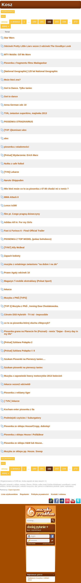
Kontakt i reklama (58, 494)
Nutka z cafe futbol (14, 163)
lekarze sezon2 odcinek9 (17, 384)
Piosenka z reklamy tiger (17, 392)
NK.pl (62, 500)
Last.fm (67, 500)
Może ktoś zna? (12, 79)
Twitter (78, 500)
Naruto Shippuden (13, 180)
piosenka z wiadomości (16, 147)
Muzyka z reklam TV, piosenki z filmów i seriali (40, 512)
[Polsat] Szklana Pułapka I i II (19, 350)
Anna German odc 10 (15, 105)
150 (34, 21)
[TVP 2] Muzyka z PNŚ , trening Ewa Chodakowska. (31, 306)
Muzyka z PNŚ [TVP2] (15, 298)
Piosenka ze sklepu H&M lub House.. (23, 443)
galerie (39, 575)
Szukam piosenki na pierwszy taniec (23, 367)
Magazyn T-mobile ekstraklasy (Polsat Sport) (27, 281)
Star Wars (9, 37)
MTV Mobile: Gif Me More (17, 54)
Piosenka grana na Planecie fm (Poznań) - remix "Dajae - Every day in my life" (41, 332)
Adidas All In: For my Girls (18, 222)
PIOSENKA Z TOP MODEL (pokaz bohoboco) (27, 239)
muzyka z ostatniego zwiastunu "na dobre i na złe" (31, 264)
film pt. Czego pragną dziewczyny (22, 214)
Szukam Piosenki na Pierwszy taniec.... (24, 359)
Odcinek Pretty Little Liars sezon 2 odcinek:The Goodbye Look (37, 46)
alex (6, 138)
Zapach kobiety (12, 256)
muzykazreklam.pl (8, 11)
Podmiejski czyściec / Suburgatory (22, 418)
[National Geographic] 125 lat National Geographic (31, 71)
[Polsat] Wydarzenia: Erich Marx (21, 155)
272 (75, 21)
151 (42, 21)
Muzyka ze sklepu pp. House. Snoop (23, 451)
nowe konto (31, 543)
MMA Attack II (11, 197)
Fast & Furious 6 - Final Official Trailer (24, 230)
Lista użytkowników (9, 494)
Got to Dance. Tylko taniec (18, 88)
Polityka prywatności (40, 494)
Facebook (56, 500)
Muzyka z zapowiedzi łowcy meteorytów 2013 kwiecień (33, 376)
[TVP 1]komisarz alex (15, 130)
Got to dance (11, 96)
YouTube (72, 500)
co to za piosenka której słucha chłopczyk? (27, 323)
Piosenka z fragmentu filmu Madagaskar (25, 63)
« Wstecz (15, 21)
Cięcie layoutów (14, 490)
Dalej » (5, 26)
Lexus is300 (10, 205)
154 (64, 21)
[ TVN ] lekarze (11, 401)
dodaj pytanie (40, 528)
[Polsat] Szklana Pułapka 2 (18, 342)
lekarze (8, 289)
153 (57, 21)
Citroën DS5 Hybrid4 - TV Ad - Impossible (26, 314)
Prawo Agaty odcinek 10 (17, 272)
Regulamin (24, 494)
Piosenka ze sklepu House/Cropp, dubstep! (27, 426)
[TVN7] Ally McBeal (14, 247)
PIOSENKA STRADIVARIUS (18, 121)
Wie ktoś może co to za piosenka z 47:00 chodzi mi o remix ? (36, 188)
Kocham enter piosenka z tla (19, 409)
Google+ (51, 500)
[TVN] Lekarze (11, 172)
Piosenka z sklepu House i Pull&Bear (23, 434)
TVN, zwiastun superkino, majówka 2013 (25, 113)
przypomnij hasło (48, 543)
